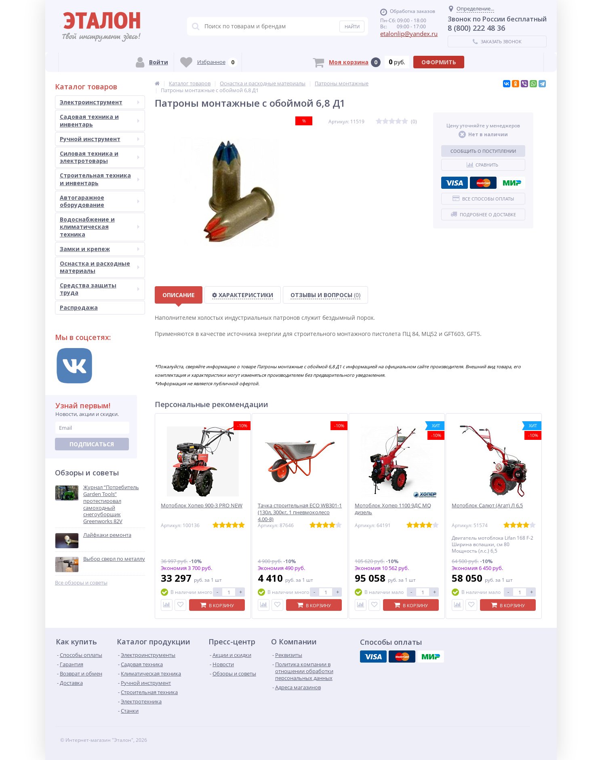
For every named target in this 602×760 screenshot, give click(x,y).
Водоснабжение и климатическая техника (99, 226)
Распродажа (79, 307)
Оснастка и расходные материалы (99, 267)
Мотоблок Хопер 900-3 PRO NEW (201, 505)
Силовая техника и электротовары (99, 157)
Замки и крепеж (99, 249)
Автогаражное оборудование (99, 201)
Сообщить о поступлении (483, 151)
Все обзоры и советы (81, 582)
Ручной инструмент (99, 139)
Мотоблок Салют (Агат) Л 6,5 (487, 505)
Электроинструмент (99, 102)
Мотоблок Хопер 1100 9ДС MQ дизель (393, 509)
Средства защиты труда (99, 288)
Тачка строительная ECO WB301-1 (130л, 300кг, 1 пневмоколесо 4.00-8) (300, 512)
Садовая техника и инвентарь (99, 120)
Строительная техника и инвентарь (99, 178)
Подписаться (91, 444)
